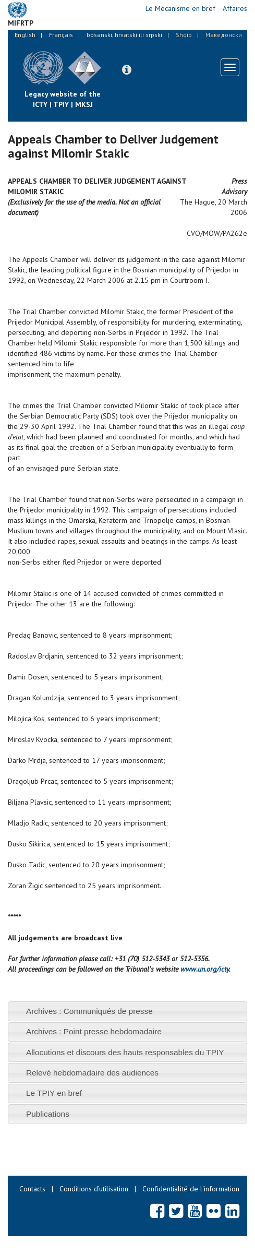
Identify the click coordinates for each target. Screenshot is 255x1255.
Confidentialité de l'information (190, 1188)
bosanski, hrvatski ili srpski (124, 35)
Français (61, 35)
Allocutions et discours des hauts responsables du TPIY (125, 1052)
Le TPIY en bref (54, 1093)
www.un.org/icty (204, 969)
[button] (126, 70)
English (25, 35)
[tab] (127, 1011)
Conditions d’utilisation (93, 1188)
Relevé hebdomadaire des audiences (92, 1072)
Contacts (32, 1188)
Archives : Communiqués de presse (89, 1011)
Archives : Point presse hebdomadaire (94, 1031)
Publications (47, 1113)
